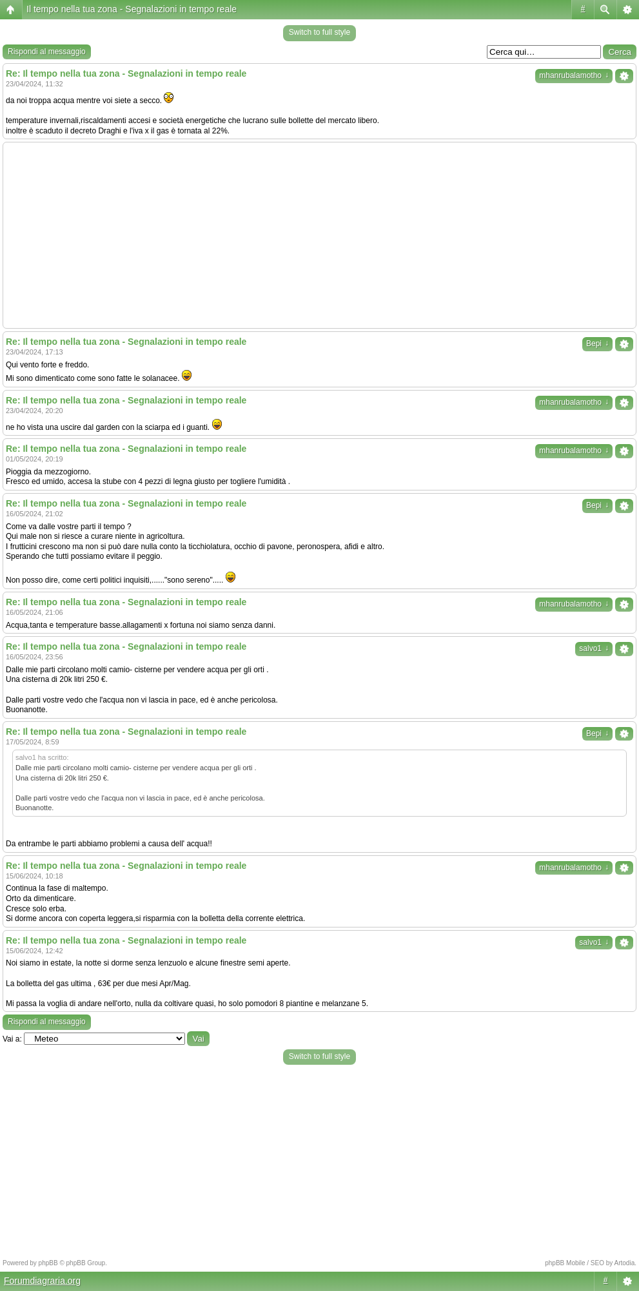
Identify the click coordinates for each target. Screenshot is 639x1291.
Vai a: (12, 1038)
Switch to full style (319, 32)
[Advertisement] (319, 235)
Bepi (597, 343)
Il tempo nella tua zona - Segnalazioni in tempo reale (131, 9)
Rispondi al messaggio (47, 51)
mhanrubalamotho (574, 75)
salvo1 (594, 648)
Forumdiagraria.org (42, 1281)
